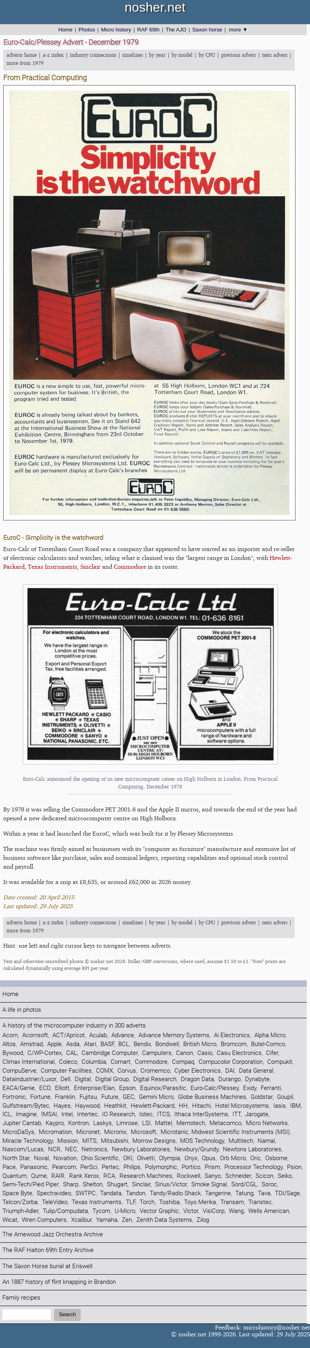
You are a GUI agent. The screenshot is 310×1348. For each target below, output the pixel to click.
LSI (146, 1123)
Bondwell (167, 1044)
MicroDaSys (18, 1132)
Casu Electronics (239, 1053)
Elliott (62, 1088)
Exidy (249, 1088)
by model (182, 55)
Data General (256, 1070)
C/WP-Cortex (44, 1053)
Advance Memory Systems (173, 1035)
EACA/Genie (18, 1088)
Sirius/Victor (171, 1184)
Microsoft (143, 1132)
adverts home (21, 55)
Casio (204, 1053)
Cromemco (155, 1070)
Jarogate (256, 1114)
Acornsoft (35, 1035)
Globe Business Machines (212, 1097)
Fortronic (14, 1097)
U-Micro (125, 1211)
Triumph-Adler (20, 1211)
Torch (147, 1202)
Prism (212, 1167)
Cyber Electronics (197, 1070)
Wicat (9, 1220)
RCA (109, 1176)
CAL (71, 1053)
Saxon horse (207, 30)
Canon (184, 1053)
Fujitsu (88, 1097)
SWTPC (85, 1193)
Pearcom (64, 1167)
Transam (232, 1202)
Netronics (94, 1149)
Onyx (190, 1158)
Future (109, 1097)
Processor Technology (253, 1167)
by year (157, 55)
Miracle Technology (27, 1141)
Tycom (101, 1211)
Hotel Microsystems (242, 1106)
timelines (132, 55)
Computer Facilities (66, 1070)
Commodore (151, 1062)
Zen (127, 1220)
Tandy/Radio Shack (175, 1193)
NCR (54, 1149)
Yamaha (106, 1220)
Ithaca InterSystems (201, 1114)
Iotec (146, 1114)
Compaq (183, 1062)
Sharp (70, 1184)
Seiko (285, 1176)
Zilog (203, 1220)
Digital (83, 1079)
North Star (15, 1158)
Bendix (142, 1044)
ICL (6, 1114)
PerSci (88, 1167)
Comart (120, 1062)
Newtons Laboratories (252, 1149)
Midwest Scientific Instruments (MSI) (240, 1132)
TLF (130, 1202)
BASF (107, 1044)
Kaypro (55, 1123)
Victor (190, 1211)
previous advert (238, 55)
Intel (67, 1114)
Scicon (264, 1176)
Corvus (126, 1070)
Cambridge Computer (110, 1053)
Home (65, 30)
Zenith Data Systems (164, 1220)
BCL (123, 1044)
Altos (9, 1044)
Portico (191, 1167)
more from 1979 (25, 63)
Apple (54, 1044)
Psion (294, 1167)
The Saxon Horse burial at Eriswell (47, 1266)
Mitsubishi (114, 1141)
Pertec (110, 1167)
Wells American (268, 1211)
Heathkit (115, 1106)
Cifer (272, 1053)
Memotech (190, 1123)
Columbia (94, 1062)
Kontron (78, 1123)
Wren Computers (44, 1220)
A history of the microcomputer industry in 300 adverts (74, 1025)
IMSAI (49, 1114)
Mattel (163, 1123)
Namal (266, 1141)
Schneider (238, 1176)
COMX (104, 1070)
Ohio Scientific (100, 1158)
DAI (230, 1070)
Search (67, 1314)
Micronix (115, 1132)
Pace (9, 1167)
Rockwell (188, 1176)
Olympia (169, 1158)
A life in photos (21, 1010)
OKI (127, 1158)
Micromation (55, 1132)
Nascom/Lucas (23, 1149)
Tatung (244, 1193)
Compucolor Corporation (231, 1062)
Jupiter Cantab (21, 1123)
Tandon (135, 1193)
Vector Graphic (159, 1211)
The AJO (175, 30)
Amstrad (31, 1044)
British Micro (199, 1044)
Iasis (279, 1106)
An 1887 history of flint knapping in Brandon (59, 1282)
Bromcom (234, 1044)
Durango (229, 1079)
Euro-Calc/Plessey (215, 1088)
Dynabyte (257, 1079)
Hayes (62, 1106)
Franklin (65, 1097)
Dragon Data (197, 1079)
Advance (122, 1035)
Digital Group (112, 1079)
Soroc (269, 1184)
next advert (274, 55)
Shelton (93, 1184)
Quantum (14, 1176)
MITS (89, 1141)
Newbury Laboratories (141, 1149)
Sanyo (213, 1176)
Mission (67, 1141)
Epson (127, 1088)
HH (183, 1106)
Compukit (279, 1062)
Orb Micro (233, 1158)
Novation (65, 1158)
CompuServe (19, 1070)
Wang (236, 1211)
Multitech (240, 1141)
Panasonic (34, 1167)
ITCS (163, 1114)
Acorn (10, 1035)
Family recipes (21, 1297)
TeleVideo (54, 1202)
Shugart (117, 1184)
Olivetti (146, 1158)
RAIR (58, 1176)
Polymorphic (161, 1167)
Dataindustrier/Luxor (29, 1079)
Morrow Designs (154, 1141)
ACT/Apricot (68, 1035)
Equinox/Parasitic (163, 1088)
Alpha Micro (269, 1035)
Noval (41, 1158)
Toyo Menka (200, 1202)
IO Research (118, 1114)
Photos (86, 30)
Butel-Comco (268, 1044)
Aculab (98, 1035)
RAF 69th (148, 30)
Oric (255, 1158)
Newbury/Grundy (196, 1149)
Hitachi (201, 1106)
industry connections (93, 55)
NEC (71, 1149)
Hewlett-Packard (152, 1106)
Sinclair (141, 1184)
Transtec (260, 1202)
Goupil (285, 1097)
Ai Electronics (232, 1035)
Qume (39, 1176)
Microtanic (175, 1132)
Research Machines (145, 1176)
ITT (236, 1114)
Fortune (40, 1097)
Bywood (12, 1053)
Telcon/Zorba (20, 1202)
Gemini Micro (156, 1097)
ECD (44, 1088)
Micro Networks (267, 1123)
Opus (209, 1158)
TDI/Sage (287, 1193)
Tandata (110, 1193)
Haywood (87, 1106)
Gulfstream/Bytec (25, 1106)
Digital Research (154, 1079)
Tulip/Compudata (65, 1211)
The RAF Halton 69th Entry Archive (48, 1250)
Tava (264, 1193)
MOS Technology (202, 1141)
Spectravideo (54, 1193)
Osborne (276, 1158)
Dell (65, 1079)
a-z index (53, 55)
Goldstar (261, 1097)
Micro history (116, 30)
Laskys (102, 1123)
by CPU (207, 55)
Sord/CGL (244, 1184)
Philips (132, 1167)
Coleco (68, 1062)
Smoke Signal (209, 1184)
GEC (128, 1097)
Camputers (157, 1053)
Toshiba (169, 1202)
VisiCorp (213, 1211)
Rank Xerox (84, 1176)
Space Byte (17, 1193)
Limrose (127, 1123)
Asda (73, 1044)
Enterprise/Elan (94, 1088)
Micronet (88, 1132)
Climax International (28, 1062)
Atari (90, 1044)
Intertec (87, 1114)
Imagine (26, 1114)
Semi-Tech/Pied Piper (30, 1184)
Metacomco (225, 1123)
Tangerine (218, 1193)
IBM (295, 1106)
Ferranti (271, 1088)
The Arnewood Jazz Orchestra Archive (52, 1234)
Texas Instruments (96, 1202)
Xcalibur (81, 1220)
